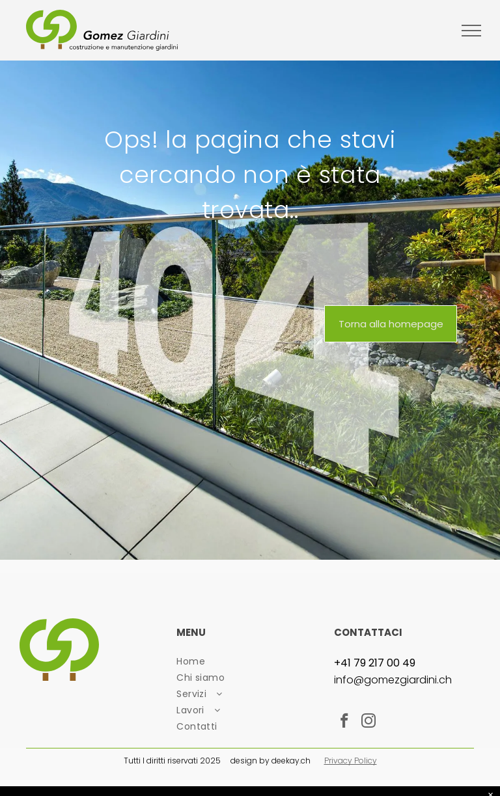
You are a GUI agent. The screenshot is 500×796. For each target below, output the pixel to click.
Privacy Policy (350, 760)
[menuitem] (249, 661)
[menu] (471, 31)
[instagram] (369, 722)
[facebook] (344, 722)
